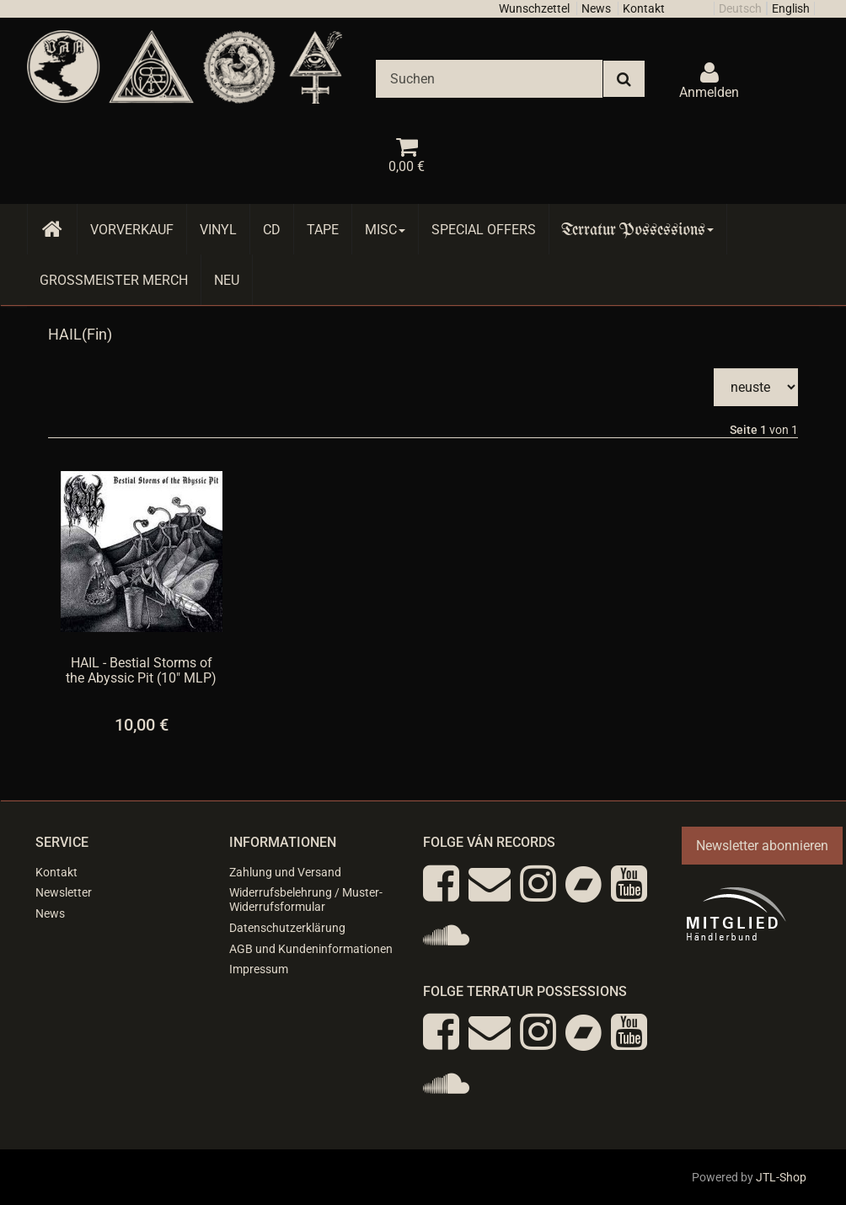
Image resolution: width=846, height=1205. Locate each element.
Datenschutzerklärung (287, 928)
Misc (385, 230)
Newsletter (63, 892)
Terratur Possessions (638, 229)
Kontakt (644, 8)
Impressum (258, 969)
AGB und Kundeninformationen (311, 949)
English (791, 8)
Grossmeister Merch (114, 280)
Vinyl (218, 230)
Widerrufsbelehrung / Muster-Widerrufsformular (306, 899)
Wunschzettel (534, 8)
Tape (323, 230)
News (596, 8)
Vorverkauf (132, 230)
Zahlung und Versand (285, 872)
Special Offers (483, 230)
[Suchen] (489, 79)
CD (272, 230)
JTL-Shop (781, 1177)
